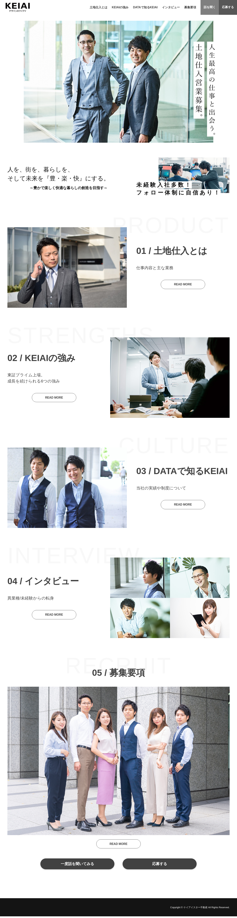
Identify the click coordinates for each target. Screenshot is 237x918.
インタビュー (170, 7)
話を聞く (209, 7)
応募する (228, 7)
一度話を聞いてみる (77, 865)
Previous (133, 177)
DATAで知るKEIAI (144, 7)
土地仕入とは (98, 7)
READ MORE (183, 284)
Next (232, 177)
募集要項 (190, 7)
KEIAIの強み (119, 7)
